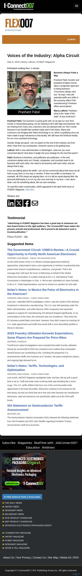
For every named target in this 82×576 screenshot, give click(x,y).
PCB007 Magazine (13, 540)
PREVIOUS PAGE (13, 30)
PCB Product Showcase (17, 518)
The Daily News (12, 503)
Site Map (53, 557)
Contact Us (39, 557)
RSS (76, 557)
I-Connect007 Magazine (16, 533)
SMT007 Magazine (13, 537)
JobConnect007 (66, 443)
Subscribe (9, 443)
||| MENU (71, 39)
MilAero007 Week (13, 514)
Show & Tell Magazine (16, 548)
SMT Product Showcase (17, 521)
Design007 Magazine (14, 544)
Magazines (25, 443)
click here (29, 189)
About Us (8, 557)
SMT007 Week (10, 507)
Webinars (48, 447)
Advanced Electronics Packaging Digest (27, 525)
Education (33, 447)
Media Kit (65, 557)
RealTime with (43, 443)
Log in (76, 573)
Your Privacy (23, 557)
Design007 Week (12, 510)
